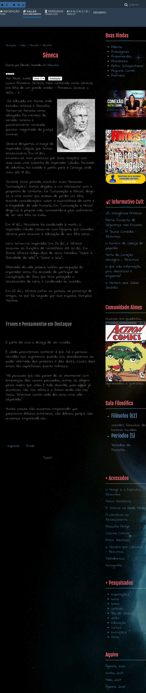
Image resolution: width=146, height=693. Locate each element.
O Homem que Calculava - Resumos (124, 585)
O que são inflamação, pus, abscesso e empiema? (123, 271)
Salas (32, 12)
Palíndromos (115, 594)
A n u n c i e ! (78, 12)
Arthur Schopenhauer (127, 66)
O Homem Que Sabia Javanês (122, 285)
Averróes (118, 75)
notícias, (117, 634)
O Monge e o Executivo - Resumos (125, 528)
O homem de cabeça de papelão (124, 246)
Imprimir (13, 446)
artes (115, 643)
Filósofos (53, 65)
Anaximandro (121, 56)
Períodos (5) (123, 436)
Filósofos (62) (124, 416)
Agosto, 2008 (115, 687)
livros (115, 624)
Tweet (47, 458)
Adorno (116, 47)
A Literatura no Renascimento (117, 553)
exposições (120, 620)
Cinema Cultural (117, 569)
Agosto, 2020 (115, 666)
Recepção (9, 12)
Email (29, 446)
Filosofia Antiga (118, 562)
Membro (99, 12)
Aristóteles (119, 61)
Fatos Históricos (118, 537)
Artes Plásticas (118, 576)
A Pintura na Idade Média (126, 543)
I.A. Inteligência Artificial (124, 213)
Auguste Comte (123, 71)
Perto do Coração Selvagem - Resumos (122, 257)
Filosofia (34, 45)
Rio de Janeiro (122, 639)
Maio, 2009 (113, 680)
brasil (115, 629)
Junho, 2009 (114, 673)
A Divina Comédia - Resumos (121, 234)
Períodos (54, 12)
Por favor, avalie (18, 78)
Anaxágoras (120, 52)
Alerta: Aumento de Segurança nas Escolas (124, 223)
